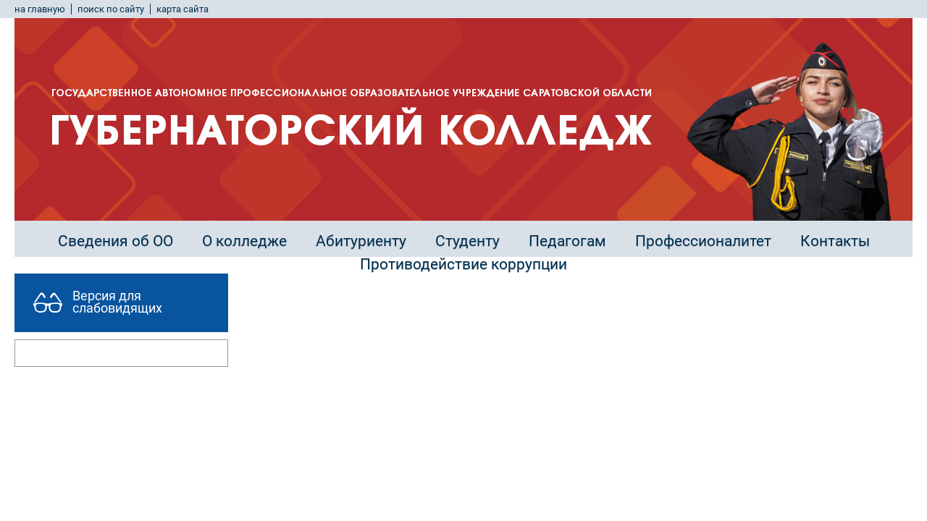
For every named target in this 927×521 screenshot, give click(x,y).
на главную (39, 9)
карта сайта (182, 9)
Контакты (835, 241)
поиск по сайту (110, 9)
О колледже (244, 241)
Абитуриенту (361, 241)
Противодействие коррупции (463, 264)
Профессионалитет (703, 241)
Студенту (467, 241)
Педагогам (567, 241)
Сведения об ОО (115, 241)
